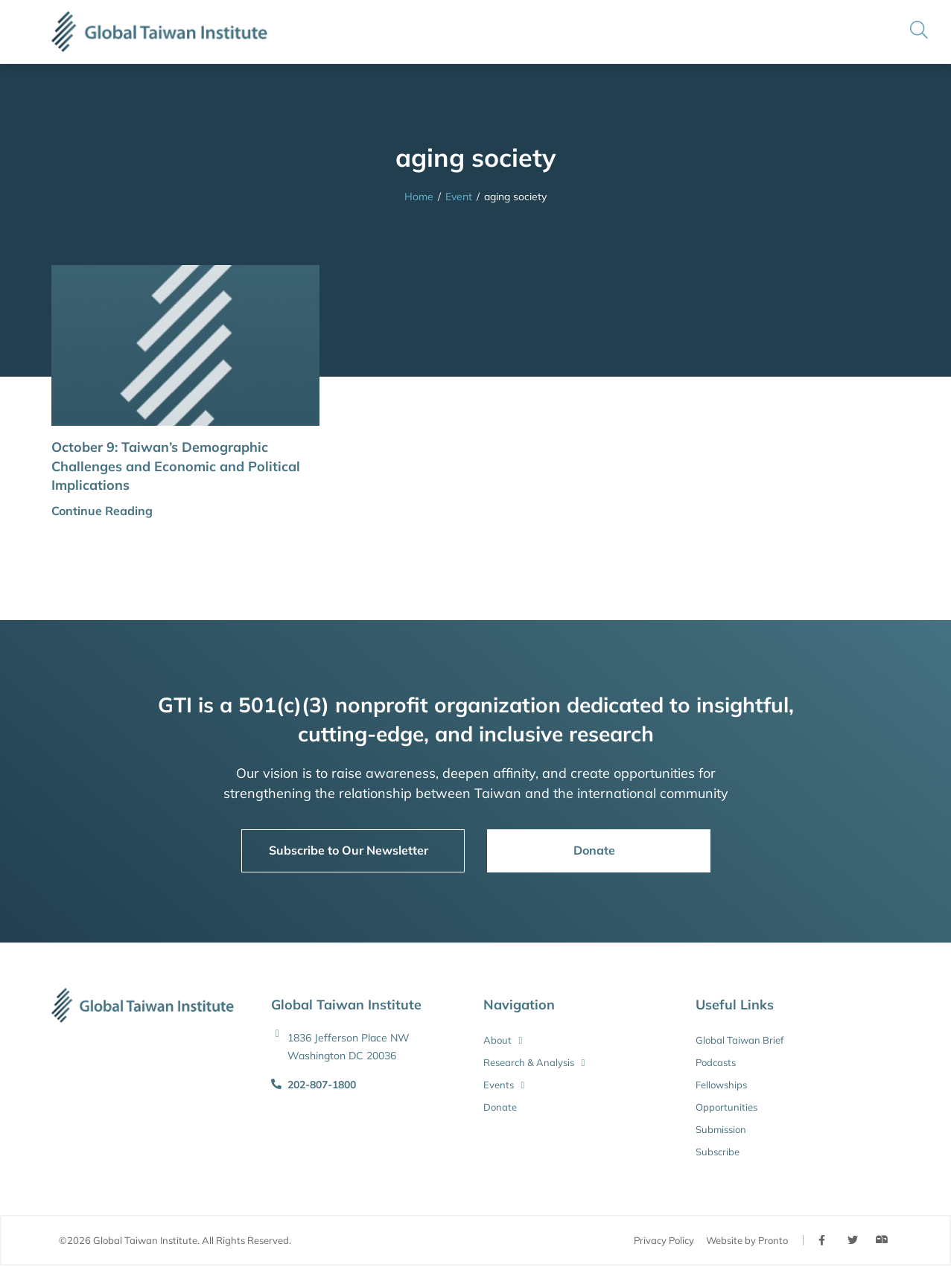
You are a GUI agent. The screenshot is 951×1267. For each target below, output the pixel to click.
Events (504, 1084)
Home (418, 196)
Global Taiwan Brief (739, 1040)
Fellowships (721, 1085)
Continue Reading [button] (102, 511)
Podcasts (716, 1062)
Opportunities (726, 1107)
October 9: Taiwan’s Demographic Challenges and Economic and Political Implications (175, 465)
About (503, 1040)
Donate (500, 1107)
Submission (721, 1129)
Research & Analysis (534, 1062)
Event (458, 196)
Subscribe (718, 1152)
